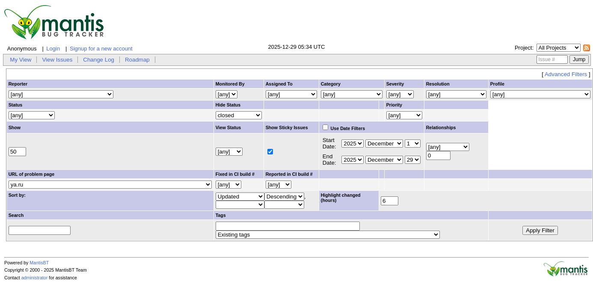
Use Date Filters (344, 128)
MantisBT (39, 262)
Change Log (98, 59)
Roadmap (137, 59)
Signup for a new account (101, 48)
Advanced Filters (566, 74)
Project (523, 47)
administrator (34, 277)
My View (20, 59)
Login (53, 48)
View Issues (57, 59)
